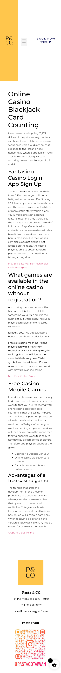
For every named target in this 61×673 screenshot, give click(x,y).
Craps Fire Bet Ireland (21, 532)
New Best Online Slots (21, 376)
